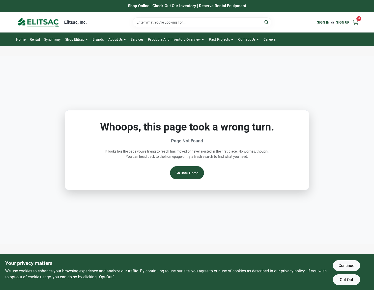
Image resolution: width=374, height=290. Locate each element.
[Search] (266, 22)
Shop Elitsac (75, 39)
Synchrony (52, 39)
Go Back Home (187, 173)
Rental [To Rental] (35, 39)
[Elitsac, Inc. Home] (38, 22)
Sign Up (342, 22)
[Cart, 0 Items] (355, 22)
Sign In (323, 22)
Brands (98, 39)
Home (21, 39)
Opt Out (346, 279)
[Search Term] (202, 22)
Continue (346, 265)
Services (137, 39)
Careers (269, 39)
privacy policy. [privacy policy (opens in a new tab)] (293, 271)
